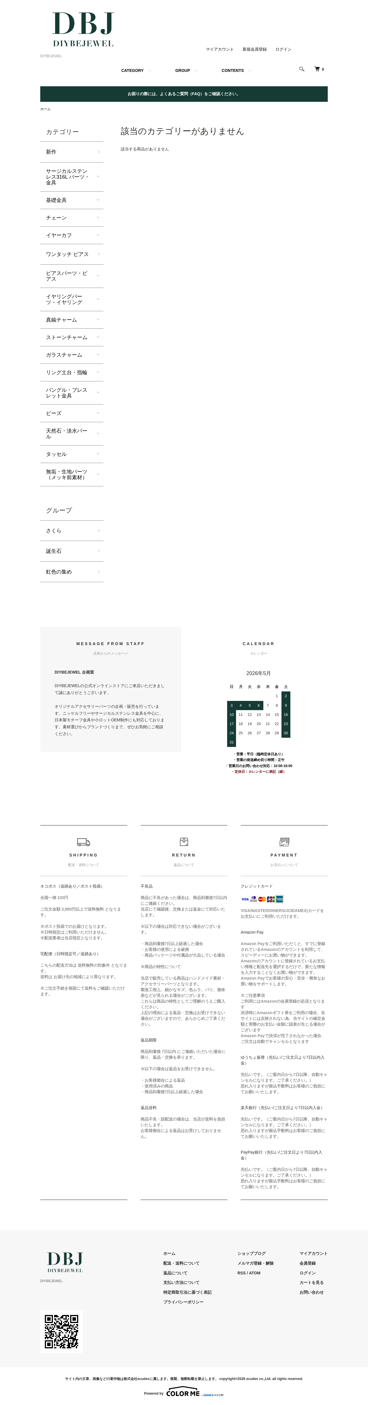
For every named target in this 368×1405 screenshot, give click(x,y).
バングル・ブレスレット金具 (66, 393)
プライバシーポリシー (183, 1302)
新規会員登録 (255, 49)
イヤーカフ (59, 235)
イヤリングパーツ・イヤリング (64, 299)
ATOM (254, 1273)
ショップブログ (251, 1253)
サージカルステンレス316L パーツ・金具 (68, 177)
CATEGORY (132, 70)
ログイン (283, 49)
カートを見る (312, 1282)
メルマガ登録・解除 (255, 1263)
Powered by (184, 1391)
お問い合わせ (312, 1292)
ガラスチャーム (64, 355)
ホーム (45, 109)
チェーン (56, 218)
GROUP (182, 70)
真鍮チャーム (61, 320)
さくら (54, 531)
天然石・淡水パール (66, 433)
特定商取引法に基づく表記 (187, 1292)
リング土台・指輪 (66, 372)
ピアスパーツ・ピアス (66, 276)
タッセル (56, 454)
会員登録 (308, 1263)
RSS (241, 1273)
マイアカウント (220, 49)
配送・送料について (181, 1263)
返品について (175, 1273)
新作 (51, 152)
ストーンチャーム (66, 337)
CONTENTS (233, 70)
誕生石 (54, 551)
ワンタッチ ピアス (67, 254)
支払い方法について (181, 1282)
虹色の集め (59, 572)
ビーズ (54, 413)
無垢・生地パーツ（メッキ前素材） (66, 474)
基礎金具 (56, 200)
